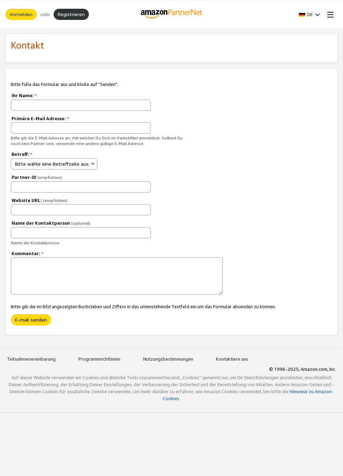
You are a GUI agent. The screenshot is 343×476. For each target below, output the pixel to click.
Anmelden (21, 14)
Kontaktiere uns (232, 359)
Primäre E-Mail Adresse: (40, 118)
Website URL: (40, 200)
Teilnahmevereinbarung (31, 359)
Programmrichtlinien (99, 359)
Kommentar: (27, 253)
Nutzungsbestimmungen (168, 359)
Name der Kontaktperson (51, 223)
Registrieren (71, 14)
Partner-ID (37, 177)
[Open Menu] (329, 14)
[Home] (171, 14)
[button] (309, 14)
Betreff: (22, 154)
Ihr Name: (24, 95)
